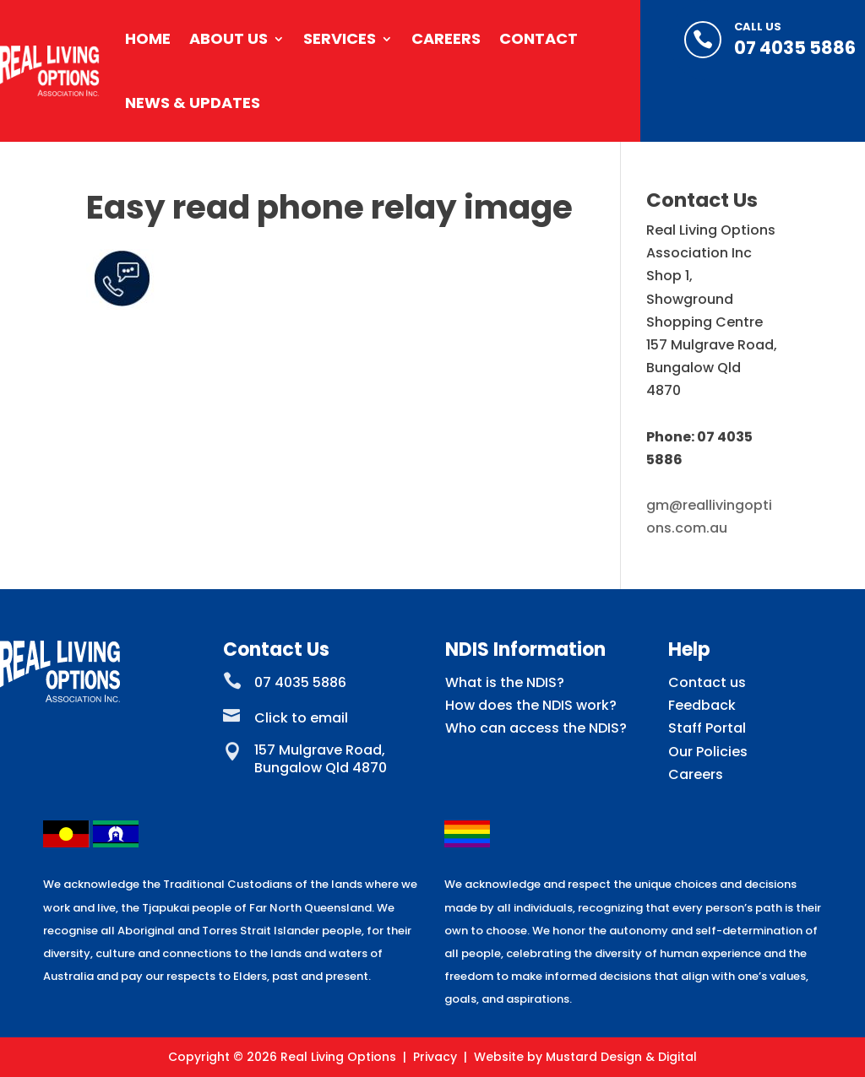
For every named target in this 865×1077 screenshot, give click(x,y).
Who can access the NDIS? (536, 728)
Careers (446, 38)
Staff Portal (707, 728)
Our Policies (708, 751)
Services (339, 38)
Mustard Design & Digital (621, 1056)
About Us (228, 38)
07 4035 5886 (795, 47)
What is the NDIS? (504, 682)
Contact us (707, 682)
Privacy (435, 1056)
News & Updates (192, 102)
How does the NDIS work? (531, 705)
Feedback (702, 705)
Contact (538, 38)
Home (148, 38)
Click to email (301, 718)
